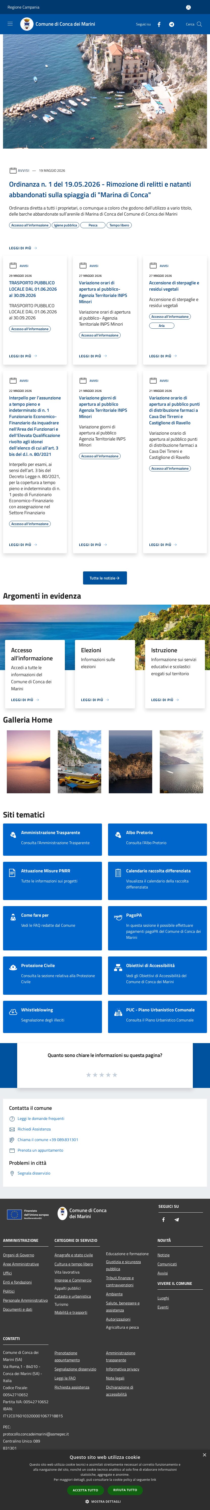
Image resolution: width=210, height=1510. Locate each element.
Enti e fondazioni (17, 1282)
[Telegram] (170, 24)
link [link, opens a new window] (153, 1480)
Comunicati (167, 1264)
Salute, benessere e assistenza (123, 1306)
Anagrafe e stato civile (74, 1255)
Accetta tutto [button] (85, 1490)
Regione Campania (23, 7)
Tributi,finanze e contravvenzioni (120, 1281)
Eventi (163, 1307)
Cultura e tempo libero (74, 1264)
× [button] (204, 1455)
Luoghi (163, 1298)
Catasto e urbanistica (73, 1296)
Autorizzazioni (118, 1319)
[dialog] (105, 1480)
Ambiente (114, 1294)
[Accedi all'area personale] (188, 7)
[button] (105, 1501)
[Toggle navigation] (10, 24)
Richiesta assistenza (72, 1387)
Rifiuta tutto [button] (125, 1490)
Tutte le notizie (105, 578)
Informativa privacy (122, 1369)
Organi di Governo (18, 1255)
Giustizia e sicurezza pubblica (123, 1265)
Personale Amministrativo (25, 1300)
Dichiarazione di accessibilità (119, 1390)
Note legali (115, 1378)
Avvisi (23, 170)
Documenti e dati (17, 1309)
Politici (9, 1291)
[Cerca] (199, 24)
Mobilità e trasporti (71, 1312)
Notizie (164, 1255)
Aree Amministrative (21, 1264)
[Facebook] (157, 24)
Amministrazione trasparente (120, 1356)
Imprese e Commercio (73, 1280)
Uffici (7, 1273)
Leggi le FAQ (65, 1378)
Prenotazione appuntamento (67, 1356)
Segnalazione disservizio (75, 1369)
